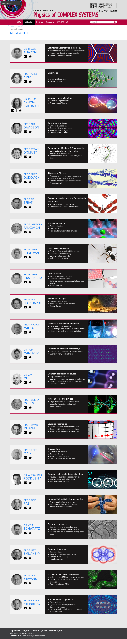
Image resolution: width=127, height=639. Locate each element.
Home (18, 22)
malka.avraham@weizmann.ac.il (32, 636)
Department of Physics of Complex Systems (28, 631)
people (39, 22)
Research (28, 22)
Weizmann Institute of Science (22, 633)
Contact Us (62, 22)
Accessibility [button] (7, 3)
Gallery (50, 22)
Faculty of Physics (107, 11)
